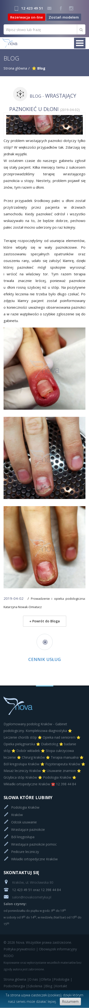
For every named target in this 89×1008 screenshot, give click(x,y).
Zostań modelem (64, 17)
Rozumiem (70, 1001)
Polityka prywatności (19, 949)
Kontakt (61, 986)
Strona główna (15, 68)
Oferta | (47, 979)
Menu (79, 43)
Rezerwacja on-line (26, 17)
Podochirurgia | (16, 986)
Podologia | (63, 979)
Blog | (50, 986)
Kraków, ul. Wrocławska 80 (28, 882)
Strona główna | (16, 979)
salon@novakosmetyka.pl (27, 897)
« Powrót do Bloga (44, 621)
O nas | (35, 979)
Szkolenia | (36, 986)
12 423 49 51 (32, 8)
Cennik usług (44, 659)
